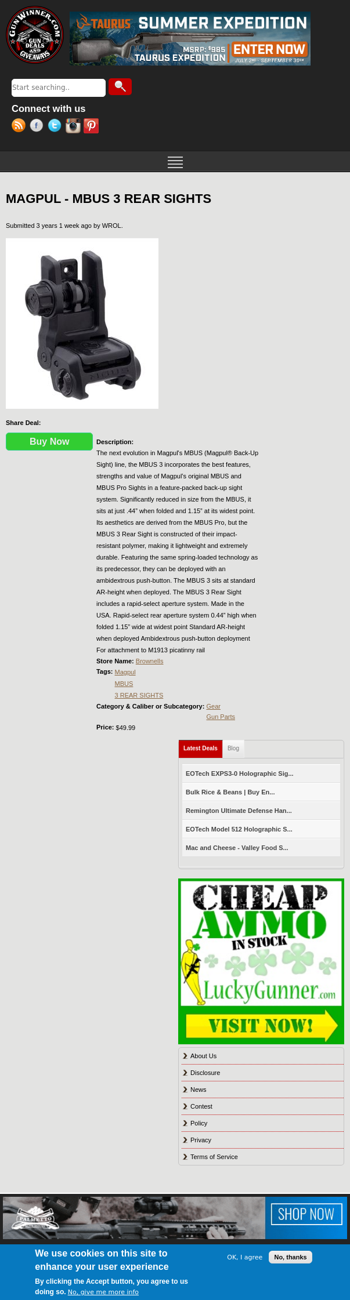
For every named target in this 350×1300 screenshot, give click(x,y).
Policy (198, 1123)
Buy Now (49, 441)
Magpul (125, 672)
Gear (213, 706)
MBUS (124, 683)
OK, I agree (244, 1257)
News (198, 1089)
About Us (203, 1055)
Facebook (39, 127)
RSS (21, 127)
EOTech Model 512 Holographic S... (239, 829)
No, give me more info (103, 1292)
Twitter (57, 127)
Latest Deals (203, 745)
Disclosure (205, 1072)
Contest (201, 1106)
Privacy (200, 1139)
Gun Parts (220, 716)
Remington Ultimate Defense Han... (239, 810)
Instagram (75, 127)
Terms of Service (214, 1156)
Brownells (150, 661)
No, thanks (290, 1257)
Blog (233, 748)
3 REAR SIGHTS (139, 695)
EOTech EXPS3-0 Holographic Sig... (240, 773)
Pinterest (93, 127)
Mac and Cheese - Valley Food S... (237, 847)
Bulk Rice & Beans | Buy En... (230, 792)
